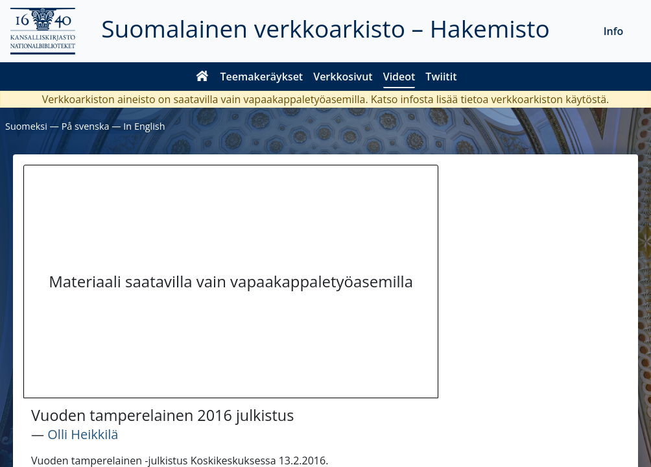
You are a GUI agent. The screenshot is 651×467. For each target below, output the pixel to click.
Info (614, 31)
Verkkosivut (342, 76)
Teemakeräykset (261, 76)
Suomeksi (26, 126)
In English (144, 126)
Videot (399, 76)
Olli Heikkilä (82, 434)
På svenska (86, 126)
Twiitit (440, 76)
